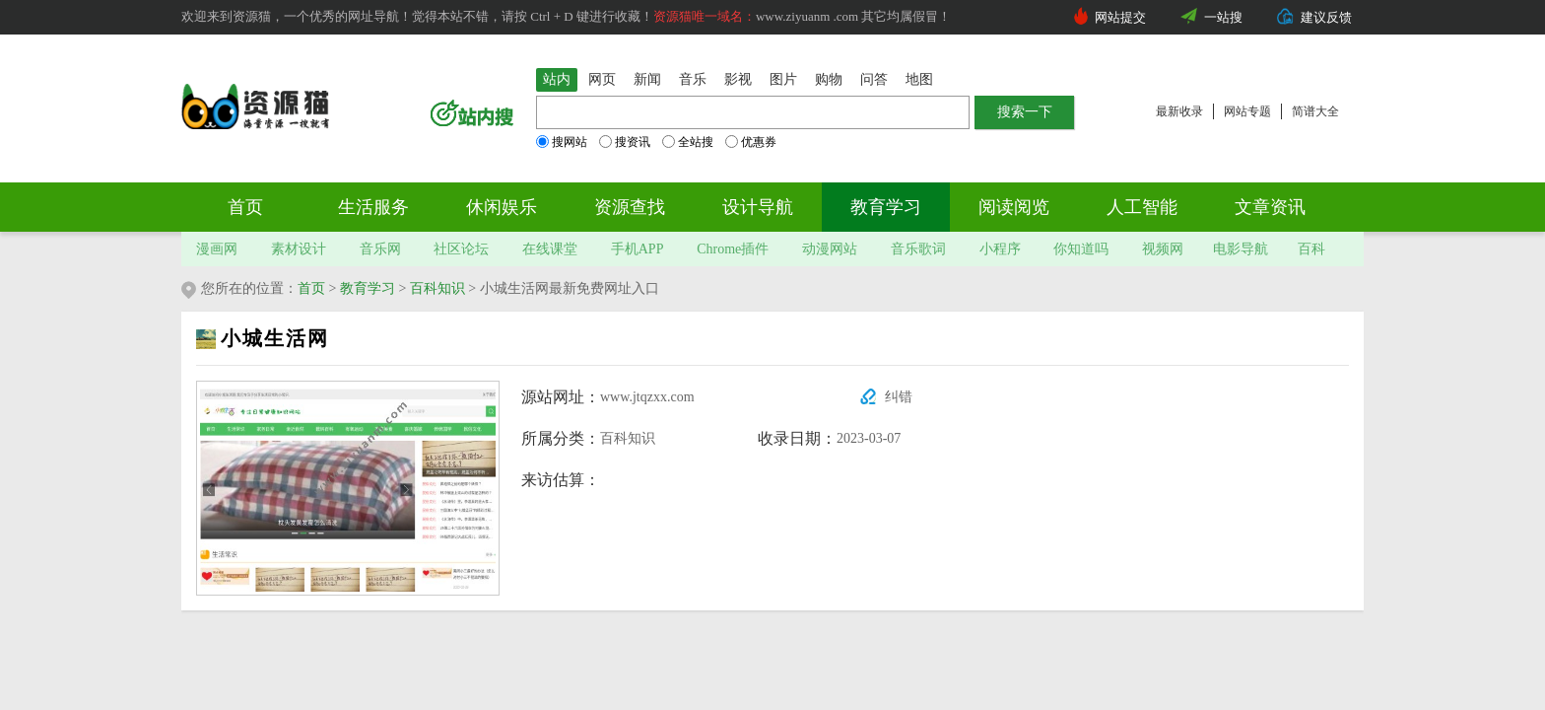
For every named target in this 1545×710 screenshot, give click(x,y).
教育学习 (885, 207)
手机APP (637, 249)
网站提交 (1120, 17)
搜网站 (561, 142)
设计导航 (757, 207)
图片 (783, 79)
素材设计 (298, 249)
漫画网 (216, 249)
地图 (919, 79)
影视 (738, 79)
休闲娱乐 (501, 207)
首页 (245, 207)
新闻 (647, 79)
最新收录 (1179, 111)
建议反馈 (1326, 17)
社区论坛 (461, 249)
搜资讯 (624, 142)
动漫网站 (829, 249)
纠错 (898, 397)
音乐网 (380, 249)
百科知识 (437, 288)
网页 (602, 79)
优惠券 (750, 142)
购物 (828, 79)
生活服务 (373, 207)
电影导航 (1240, 249)
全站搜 (687, 142)
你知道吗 (1080, 249)
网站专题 (1247, 111)
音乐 (692, 79)
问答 (874, 79)
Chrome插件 (733, 249)
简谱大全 (1315, 111)
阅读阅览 (1013, 207)
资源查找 (629, 207)
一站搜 (1223, 17)
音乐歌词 (918, 249)
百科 (1311, 249)
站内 (557, 79)
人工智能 (1142, 207)
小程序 (1000, 249)
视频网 (1162, 249)
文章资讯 (1270, 207)
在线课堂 (549, 249)
